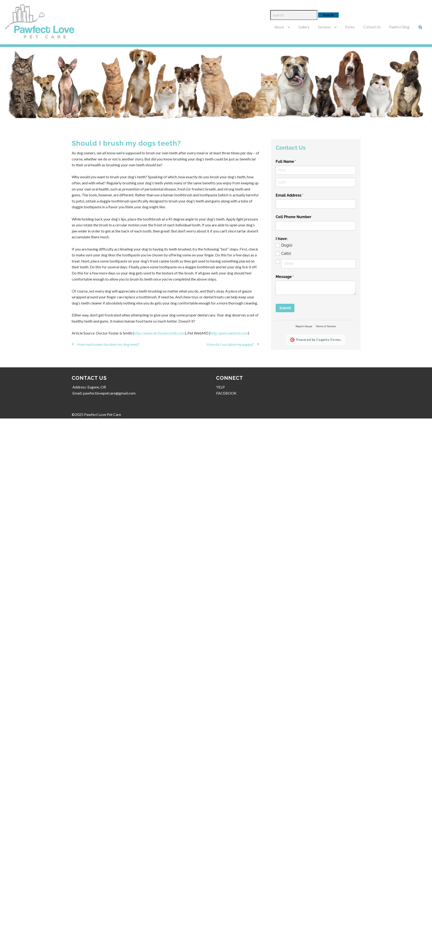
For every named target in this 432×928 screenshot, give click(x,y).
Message (293, 276)
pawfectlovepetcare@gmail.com (109, 393)
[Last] (316, 182)
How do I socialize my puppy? (230, 344)
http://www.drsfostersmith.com (159, 333)
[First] (316, 170)
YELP (220, 387)
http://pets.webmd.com (229, 333)
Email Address (297, 195)
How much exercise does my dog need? (108, 344)
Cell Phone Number (293, 217)
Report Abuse (304, 326)
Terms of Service (326, 326)
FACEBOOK (226, 393)
